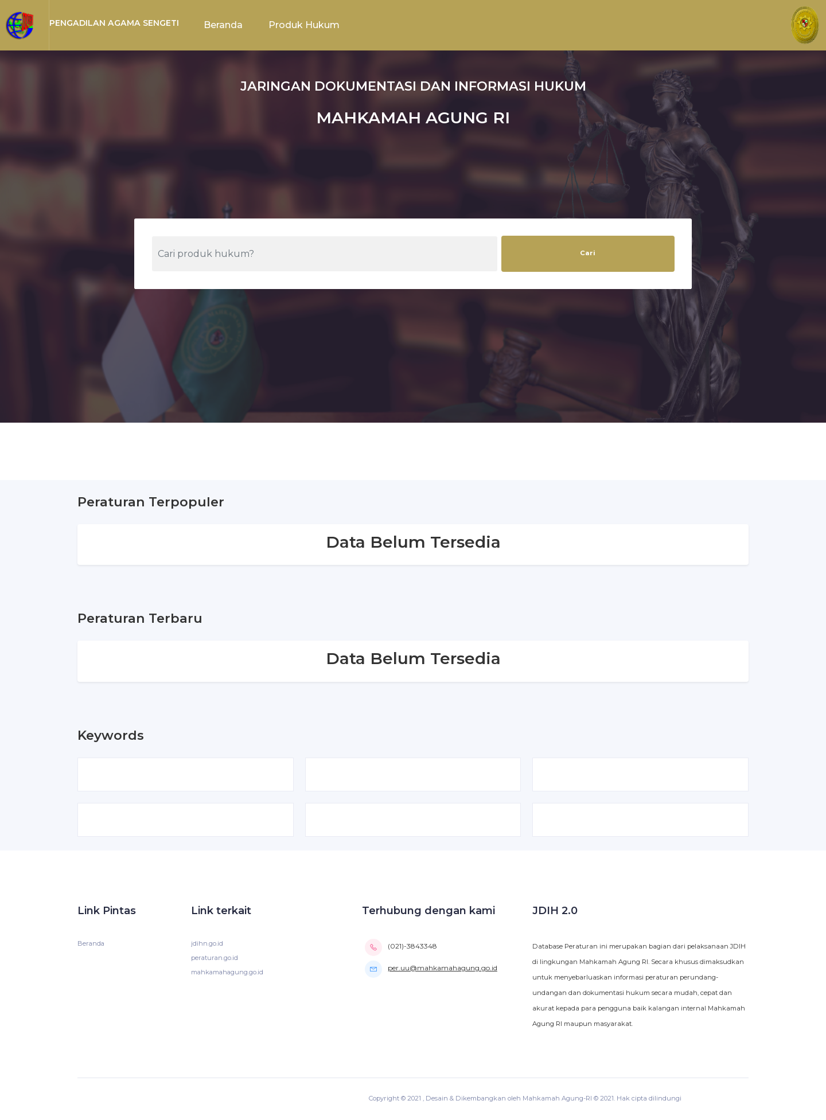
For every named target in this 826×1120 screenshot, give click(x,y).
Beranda (223, 24)
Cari (587, 253)
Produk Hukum (304, 24)
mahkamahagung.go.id (228, 973)
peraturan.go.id (215, 959)
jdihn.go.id (207, 945)
